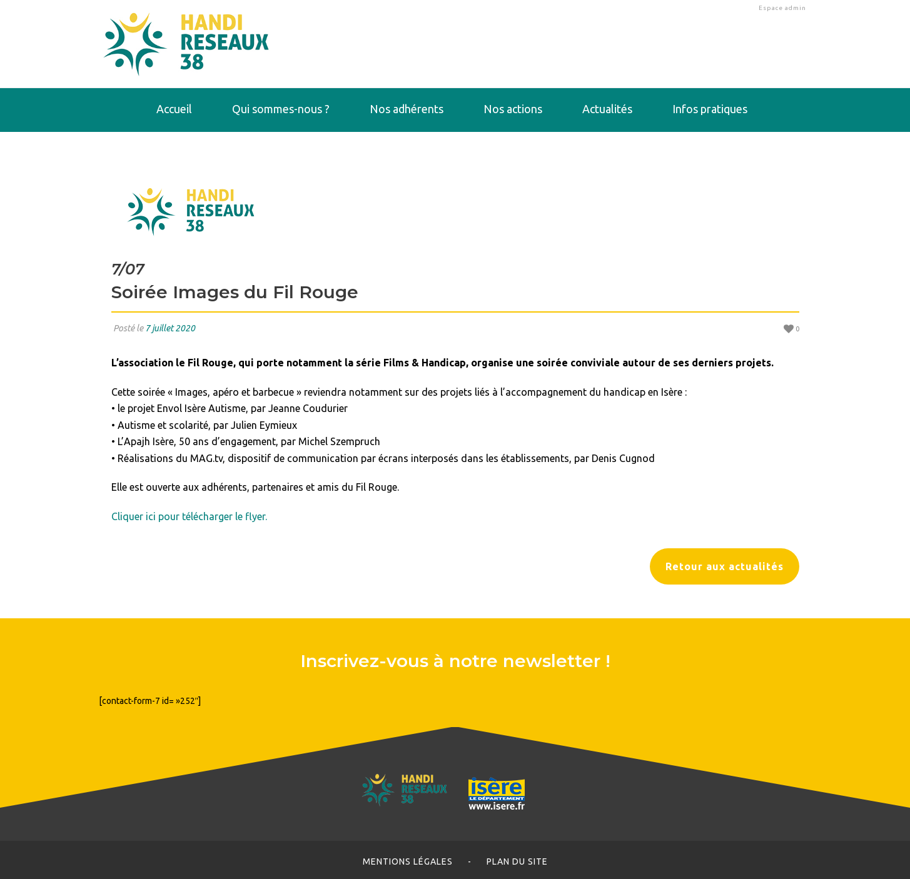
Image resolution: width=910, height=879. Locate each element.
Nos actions (512, 109)
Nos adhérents (406, 109)
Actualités (607, 109)
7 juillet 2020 (170, 328)
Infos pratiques (709, 109)
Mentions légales (408, 861)
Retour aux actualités (724, 566)
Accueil (174, 109)
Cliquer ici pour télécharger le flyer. (189, 516)
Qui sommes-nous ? (281, 109)
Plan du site (517, 861)
